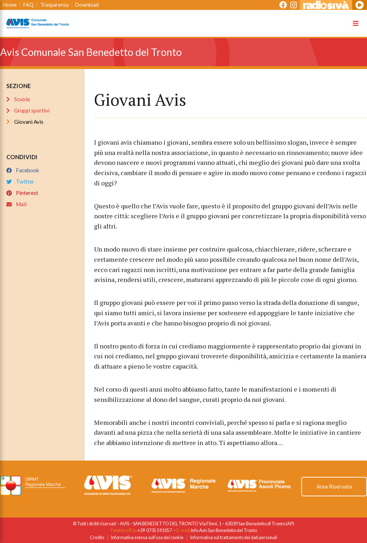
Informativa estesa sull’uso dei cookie (147, 537)
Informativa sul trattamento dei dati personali (233, 537)
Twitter (20, 181)
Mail (16, 204)
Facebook (22, 170)
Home (10, 5)
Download (87, 5)
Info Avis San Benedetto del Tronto (224, 530)
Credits (97, 537)
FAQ (28, 5)
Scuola (18, 99)
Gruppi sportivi (27, 110)
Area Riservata (334, 486)
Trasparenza (54, 5)
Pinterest (22, 193)
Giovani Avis (24, 122)
